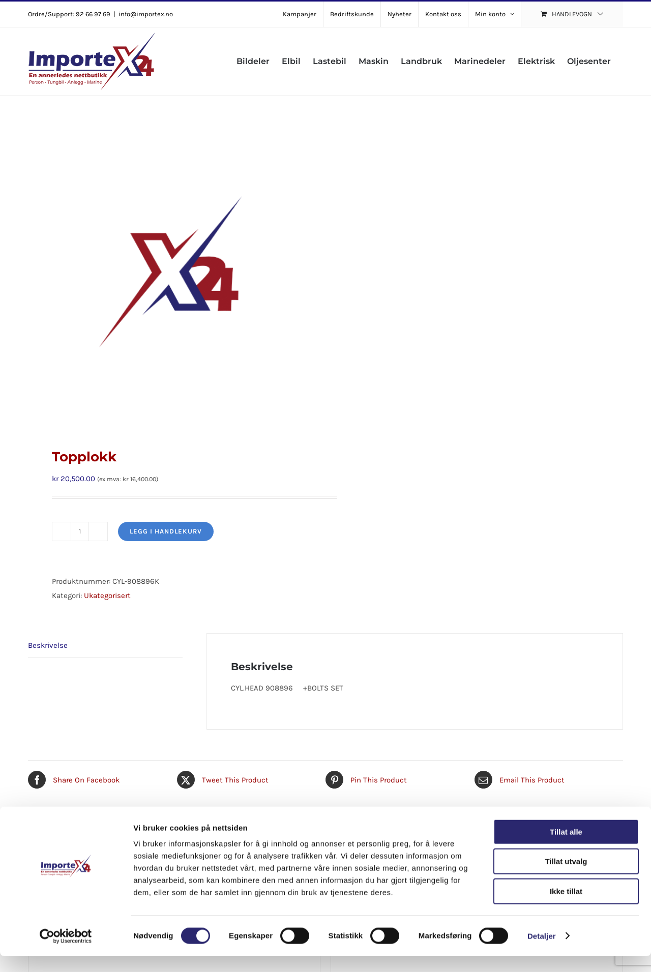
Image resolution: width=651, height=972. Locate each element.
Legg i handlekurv (166, 531)
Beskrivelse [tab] (48, 645)
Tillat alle (566, 847)
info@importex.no (146, 14)
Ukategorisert (107, 595)
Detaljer (541, 952)
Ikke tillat (566, 907)
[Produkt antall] (80, 531)
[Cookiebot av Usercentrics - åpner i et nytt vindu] (65, 952)
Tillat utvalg (566, 877)
